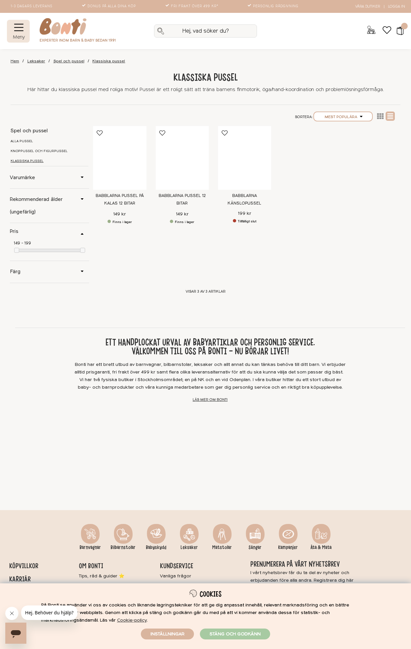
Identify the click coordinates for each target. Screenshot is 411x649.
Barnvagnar (90, 547)
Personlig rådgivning (274, 6)
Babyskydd (156, 547)
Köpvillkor (23, 566)
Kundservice (176, 566)
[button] (398, 31)
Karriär (20, 579)
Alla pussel (22, 141)
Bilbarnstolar (123, 547)
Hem (15, 61)
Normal (390, 116)
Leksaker (36, 61)
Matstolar (222, 547)
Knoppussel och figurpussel (39, 151)
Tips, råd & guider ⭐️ (101, 576)
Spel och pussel (68, 61)
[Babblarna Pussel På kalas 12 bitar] (119, 158)
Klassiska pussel (108, 61)
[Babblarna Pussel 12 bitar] (182, 158)
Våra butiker (367, 6)
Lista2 (380, 116)
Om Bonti (91, 566)
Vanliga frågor (175, 576)
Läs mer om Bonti (210, 400)
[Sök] (205, 31)
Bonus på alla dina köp (109, 6)
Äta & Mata (321, 547)
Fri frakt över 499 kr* (192, 6)
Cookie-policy (132, 620)
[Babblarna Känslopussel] (244, 158)
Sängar (255, 547)
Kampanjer (288, 547)
